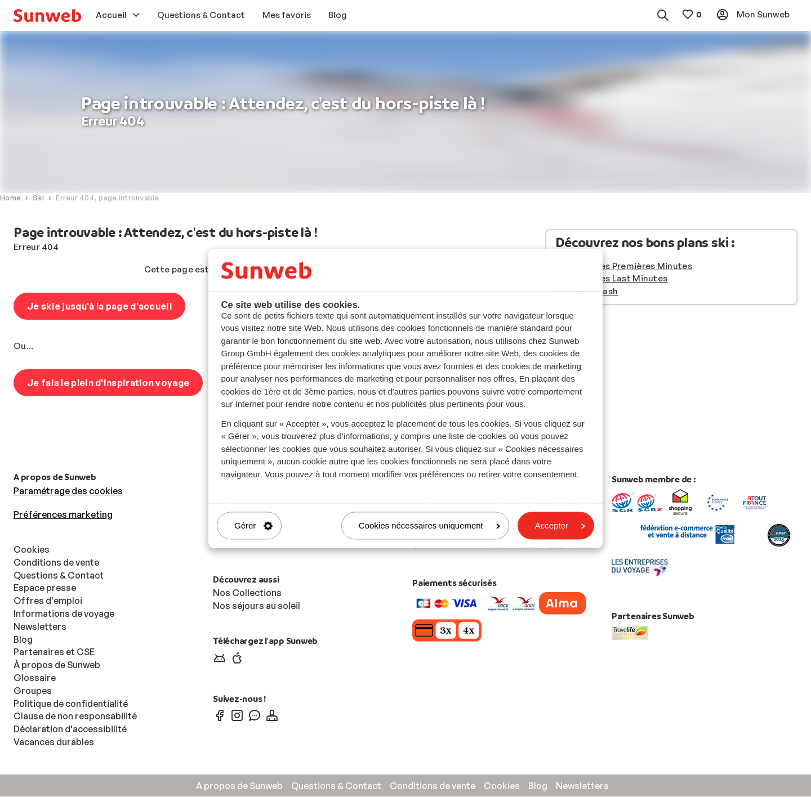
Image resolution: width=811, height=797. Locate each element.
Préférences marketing (63, 515)
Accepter (560, 525)
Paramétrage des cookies (68, 491)
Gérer (253, 525)
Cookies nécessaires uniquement (429, 525)
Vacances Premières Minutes (630, 266)
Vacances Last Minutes (618, 279)
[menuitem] (47, 15)
